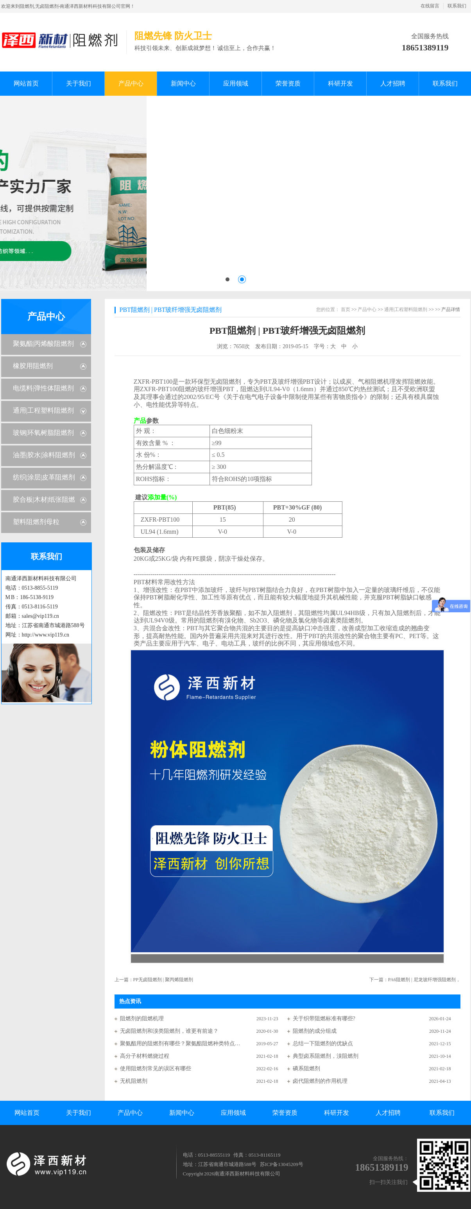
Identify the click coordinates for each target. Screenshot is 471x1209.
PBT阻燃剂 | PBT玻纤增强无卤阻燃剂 (171, 309)
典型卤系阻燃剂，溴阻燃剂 (325, 1056)
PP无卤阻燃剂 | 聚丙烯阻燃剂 (163, 979)
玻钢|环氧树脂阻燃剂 (43, 432)
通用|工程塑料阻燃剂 (43, 410)
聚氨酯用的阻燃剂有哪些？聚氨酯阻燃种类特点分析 (180, 1043)
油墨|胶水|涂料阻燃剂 (44, 455)
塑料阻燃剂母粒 (36, 522)
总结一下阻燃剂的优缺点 (323, 1043)
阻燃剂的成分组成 (315, 1031)
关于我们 (78, 1112)
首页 (345, 309)
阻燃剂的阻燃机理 (142, 1018)
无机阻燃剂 (133, 1081)
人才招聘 (388, 1112)
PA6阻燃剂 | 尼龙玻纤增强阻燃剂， (424, 979)
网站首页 (26, 1112)
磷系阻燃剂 (306, 1068)
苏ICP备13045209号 (281, 1164)
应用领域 (233, 1112)
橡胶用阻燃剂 (33, 366)
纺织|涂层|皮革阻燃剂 (44, 477)
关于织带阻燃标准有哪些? (324, 1018)
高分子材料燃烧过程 (144, 1056)
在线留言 (430, 6)
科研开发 (336, 1112)
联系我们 (457, 6)
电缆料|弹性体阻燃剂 (43, 388)
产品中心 (46, 316)
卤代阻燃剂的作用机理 (320, 1081)
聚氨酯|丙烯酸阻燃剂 (43, 343)
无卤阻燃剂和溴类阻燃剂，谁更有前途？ (169, 1031)
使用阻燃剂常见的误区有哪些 (155, 1068)
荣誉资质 (284, 1112)
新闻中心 (181, 1112)
